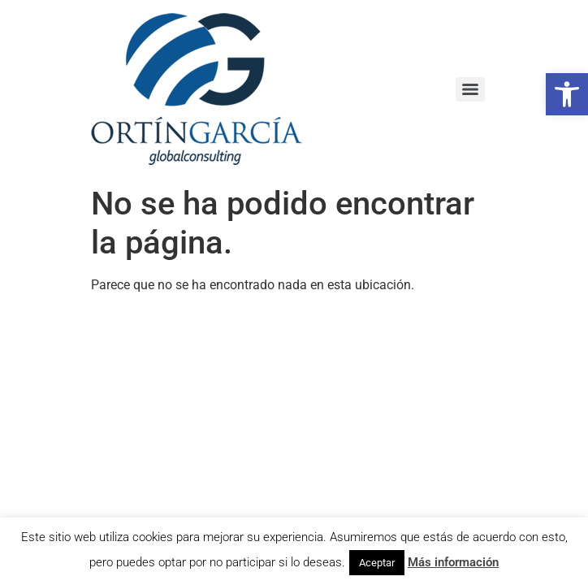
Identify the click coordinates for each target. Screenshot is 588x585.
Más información (453, 562)
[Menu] (470, 89)
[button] (567, 94)
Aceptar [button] (377, 563)
